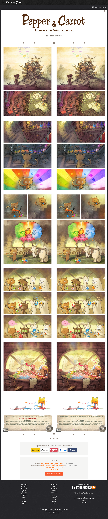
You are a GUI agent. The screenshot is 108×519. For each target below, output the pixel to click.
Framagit (54, 484)
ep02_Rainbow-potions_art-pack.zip (57, 463)
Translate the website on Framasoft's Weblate (54, 509)
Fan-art (24, 490)
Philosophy (24, 492)
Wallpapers (54, 492)
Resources (24, 494)
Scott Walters (57, 35)
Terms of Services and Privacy (54, 511)
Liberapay (54, 496)
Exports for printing (54, 467)
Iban (54, 503)
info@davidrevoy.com (87, 493)
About (24, 501)
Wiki (54, 486)
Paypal (54, 501)
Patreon (54, 497)
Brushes (54, 490)
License (24, 503)
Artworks (24, 488)
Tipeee (54, 499)
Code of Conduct (54, 513)
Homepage (24, 484)
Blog (24, 499)
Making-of (54, 488)
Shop (23, 497)
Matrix (84, 500)
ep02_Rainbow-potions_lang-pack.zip (59, 465)
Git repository (54, 469)
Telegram (84, 502)
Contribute (24, 496)
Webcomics (24, 486)
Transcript (55, 438)
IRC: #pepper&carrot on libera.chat (84, 498)
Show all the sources (54, 474)
